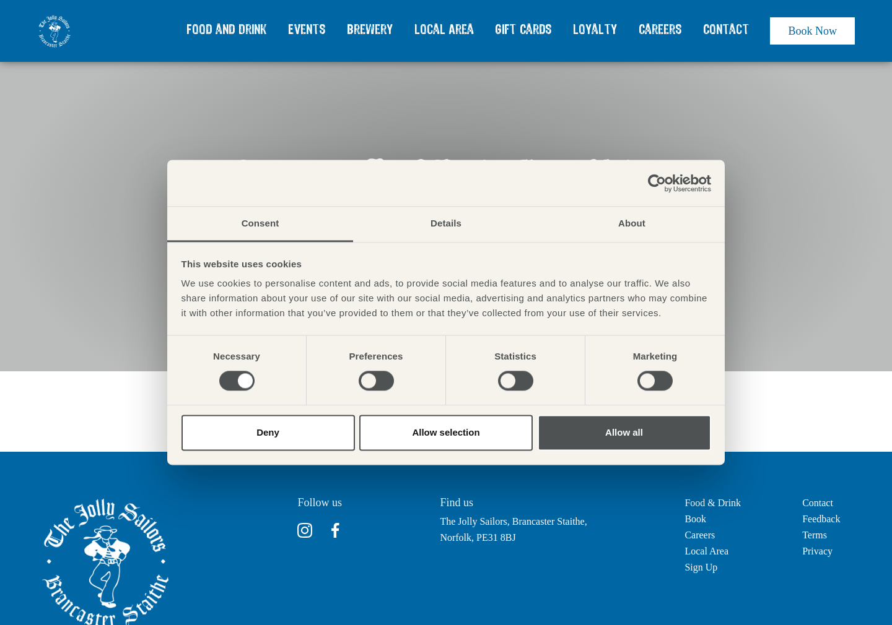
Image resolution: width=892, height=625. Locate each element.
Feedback (821, 519)
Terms (814, 535)
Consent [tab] (260, 223)
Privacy (817, 551)
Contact (726, 30)
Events (306, 30)
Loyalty (595, 30)
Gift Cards (523, 30)
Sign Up (700, 567)
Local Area (444, 30)
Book (695, 519)
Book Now (812, 31)
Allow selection (445, 432)
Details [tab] (446, 223)
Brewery (370, 30)
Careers (660, 30)
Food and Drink (226, 30)
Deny (267, 432)
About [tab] (631, 223)
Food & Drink (712, 503)
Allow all (624, 432)
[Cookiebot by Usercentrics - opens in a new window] (657, 183)
